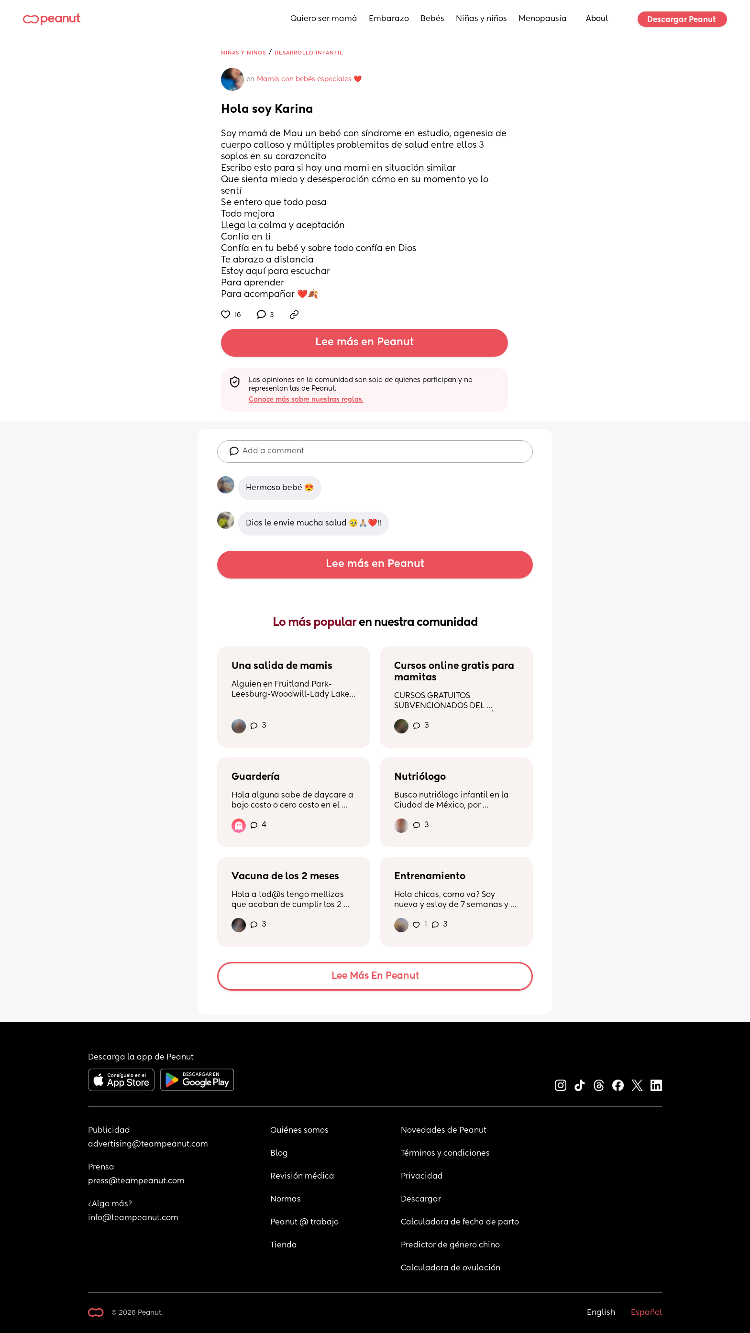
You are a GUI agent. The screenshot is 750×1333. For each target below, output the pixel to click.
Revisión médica (302, 1176)
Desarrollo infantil (309, 52)
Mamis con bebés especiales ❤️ (309, 79)
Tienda (283, 1245)
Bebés (432, 19)
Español (646, 1313)
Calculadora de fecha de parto (460, 1222)
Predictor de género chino (450, 1245)
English (601, 1313)
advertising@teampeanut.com (148, 1144)
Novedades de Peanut (443, 1131)
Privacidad (422, 1176)
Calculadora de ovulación (450, 1268)
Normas (285, 1199)
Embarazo (389, 19)
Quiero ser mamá (323, 19)
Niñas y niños (481, 19)
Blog (279, 1154)
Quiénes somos (299, 1131)
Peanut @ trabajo (304, 1222)
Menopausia (542, 19)
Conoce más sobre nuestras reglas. (306, 399)
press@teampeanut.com (136, 1181)
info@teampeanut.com (133, 1218)
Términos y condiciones (445, 1154)
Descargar (421, 1199)
